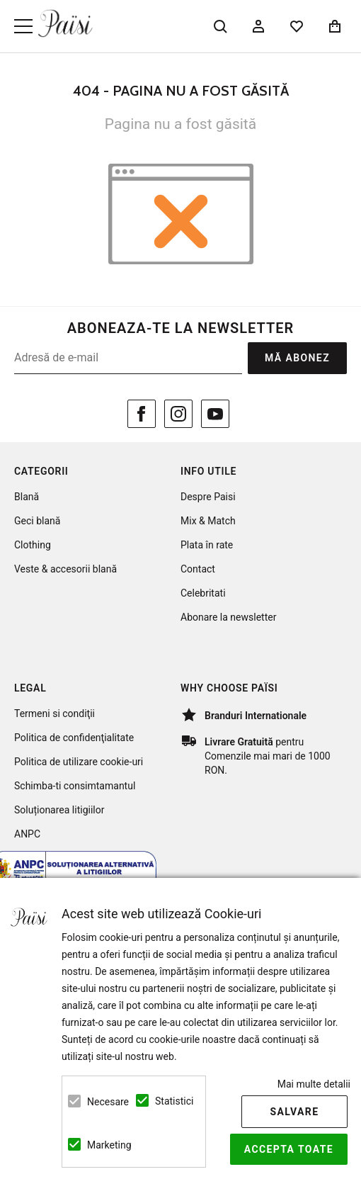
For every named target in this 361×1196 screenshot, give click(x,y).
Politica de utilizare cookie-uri (78, 761)
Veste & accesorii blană (65, 569)
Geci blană (37, 520)
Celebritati (203, 593)
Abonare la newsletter (228, 617)
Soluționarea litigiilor (59, 810)
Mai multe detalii (313, 1084)
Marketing (103, 1145)
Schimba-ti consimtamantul (74, 785)
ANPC (27, 834)
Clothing (32, 545)
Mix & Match (208, 520)
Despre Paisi (208, 496)
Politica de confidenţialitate (74, 737)
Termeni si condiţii (54, 713)
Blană (26, 496)
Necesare (103, 1101)
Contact (197, 569)
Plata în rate (206, 545)
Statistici (171, 1101)
